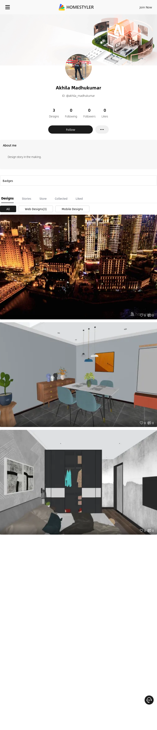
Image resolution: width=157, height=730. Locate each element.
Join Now (146, 7)
